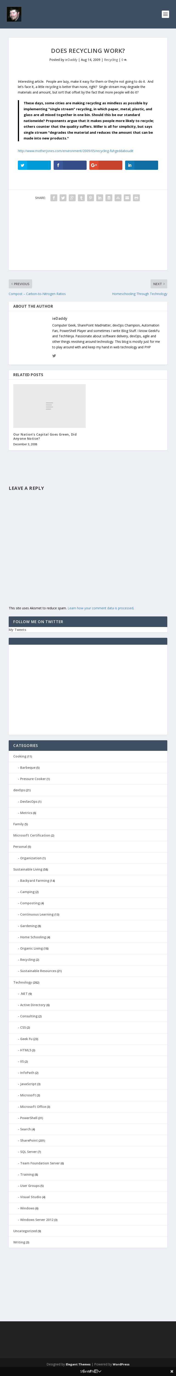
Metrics (26, 813)
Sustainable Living (27, 869)
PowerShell (28, 1118)
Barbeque (28, 767)
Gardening (28, 926)
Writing (19, 1242)
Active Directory (33, 1005)
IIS (22, 1061)
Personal (20, 846)
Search (25, 1129)
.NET (24, 993)
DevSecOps (28, 801)
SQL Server (28, 1151)
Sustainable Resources (38, 971)
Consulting (29, 1016)
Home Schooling (33, 937)
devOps (19, 790)
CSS (23, 1027)
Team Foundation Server (40, 1163)
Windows (27, 1208)
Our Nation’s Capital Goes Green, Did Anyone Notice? (45, 436)
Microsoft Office (33, 1106)
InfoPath (27, 1072)
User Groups (30, 1185)
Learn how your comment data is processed (100, 608)
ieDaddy (71, 59)
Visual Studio (30, 1197)
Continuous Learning (37, 914)
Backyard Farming (34, 880)
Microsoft (28, 1095)
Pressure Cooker (33, 779)
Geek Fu (26, 1039)
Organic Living (31, 948)
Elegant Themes (78, 1364)
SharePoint (29, 1140)
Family (18, 824)
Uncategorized (25, 1231)
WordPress (121, 1364)
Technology (22, 982)
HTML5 (25, 1050)
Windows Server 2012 (36, 1219)
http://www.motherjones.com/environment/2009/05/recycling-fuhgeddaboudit (75, 151)
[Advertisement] (88, 238)
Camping (27, 892)
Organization (31, 858)
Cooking (19, 756)
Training (27, 1174)
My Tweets (17, 629)
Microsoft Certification (31, 835)
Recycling (111, 59)
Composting (30, 903)
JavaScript (28, 1084)
